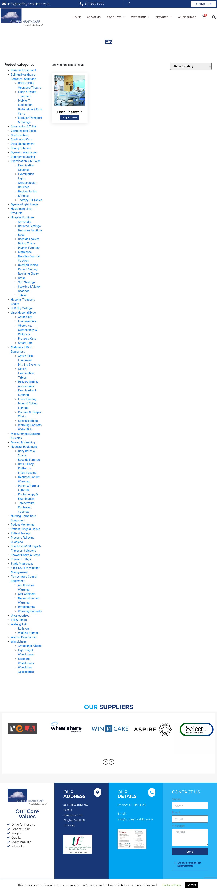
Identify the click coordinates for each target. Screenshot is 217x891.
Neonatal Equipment (24, 446)
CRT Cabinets (26, 594)
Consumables (20, 135)
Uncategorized (20, 615)
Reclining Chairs (28, 273)
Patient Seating (28, 269)
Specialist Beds (28, 421)
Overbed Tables (28, 265)
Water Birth (25, 429)
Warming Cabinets (30, 425)
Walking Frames (28, 633)
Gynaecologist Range (24, 204)
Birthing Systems (29, 364)
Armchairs (24, 221)
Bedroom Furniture (30, 230)
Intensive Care (27, 321)
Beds (21, 234)
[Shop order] (191, 66)
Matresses (25, 252)
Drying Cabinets (21, 148)
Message (178, 825)
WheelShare (187, 17)
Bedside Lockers (28, 239)
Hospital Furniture (22, 217)
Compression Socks (23, 131)
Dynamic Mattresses (24, 152)
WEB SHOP (140, 17)
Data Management (22, 144)
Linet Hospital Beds (23, 312)
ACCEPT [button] (191, 885)
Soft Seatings (26, 282)
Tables (22, 295)
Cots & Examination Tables (26, 373)
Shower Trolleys (21, 559)
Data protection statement (189, 864)
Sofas (21, 278)
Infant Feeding (27, 399)
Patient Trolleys (21, 533)
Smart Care (25, 343)
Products (116, 17)
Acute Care (25, 317)
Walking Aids (19, 624)
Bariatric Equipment (23, 70)
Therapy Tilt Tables (30, 200)
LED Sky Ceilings (21, 308)
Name (176, 799)
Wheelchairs (19, 641)
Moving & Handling (23, 442)
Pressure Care (27, 338)
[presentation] (105, 762)
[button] (214, 17)
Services (163, 17)
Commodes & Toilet (23, 126)
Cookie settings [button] (171, 885)
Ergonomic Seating (23, 157)
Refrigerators (26, 607)
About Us (94, 17)
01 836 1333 (94, 4)
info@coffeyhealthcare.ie (28, 4)
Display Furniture (29, 247)
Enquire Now (69, 117)
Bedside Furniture (29, 459)
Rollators (23, 628)
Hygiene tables (27, 191)
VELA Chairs (19, 620)
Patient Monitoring (23, 524)
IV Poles (23, 195)
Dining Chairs (26, 243)
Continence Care (21, 139)
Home (77, 17)
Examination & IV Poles (25, 161)
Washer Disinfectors (24, 637)
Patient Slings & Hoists (25, 529)
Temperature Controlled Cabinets (26, 507)
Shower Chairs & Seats (25, 555)
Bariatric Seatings (29, 226)
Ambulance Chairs (30, 646)
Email (176, 812)
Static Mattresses (22, 563)
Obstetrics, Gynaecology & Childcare (27, 330)
